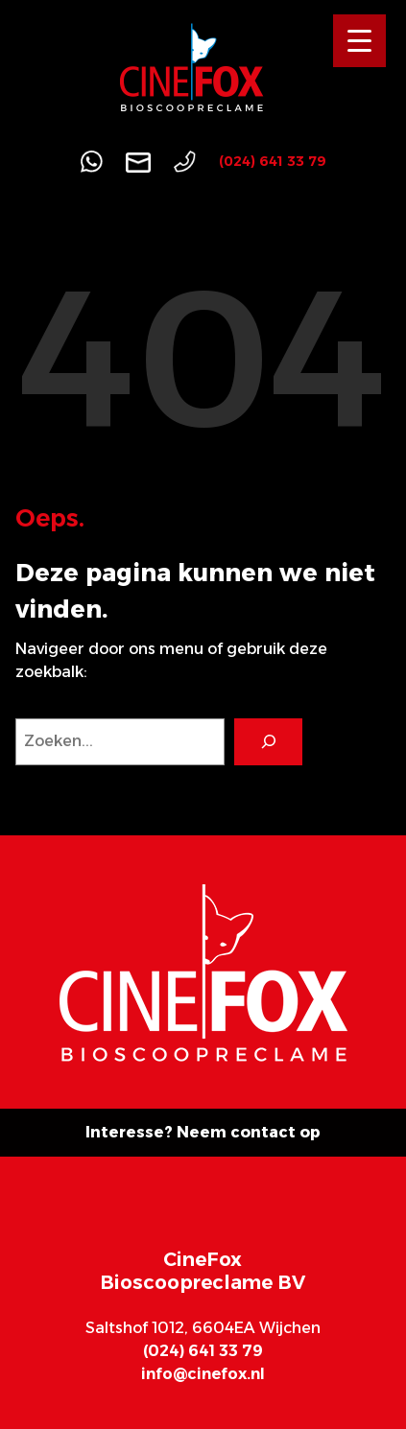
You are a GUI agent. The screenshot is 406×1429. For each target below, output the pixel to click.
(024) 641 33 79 (272, 161)
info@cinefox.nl (203, 1374)
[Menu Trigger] (359, 40)
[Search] (268, 741)
